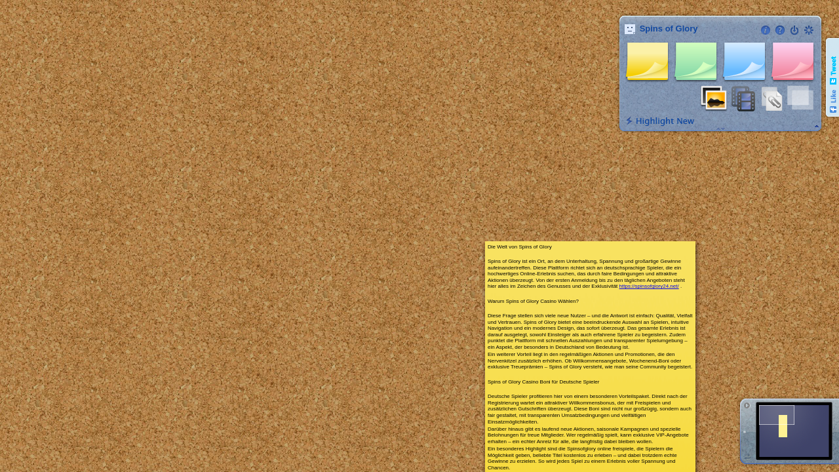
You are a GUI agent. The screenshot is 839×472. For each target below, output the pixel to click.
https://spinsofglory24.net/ (649, 286)
